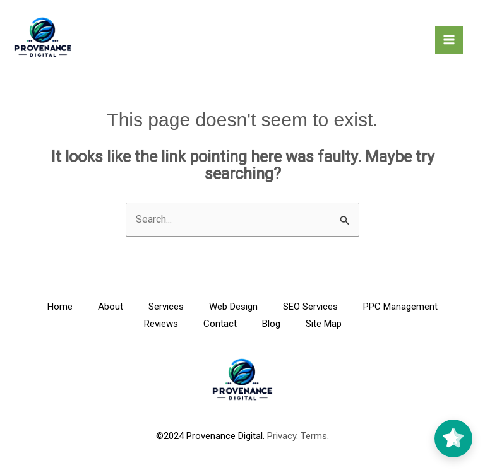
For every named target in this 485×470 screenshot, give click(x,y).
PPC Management (400, 306)
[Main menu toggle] (449, 40)
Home (60, 306)
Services (166, 306)
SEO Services (310, 306)
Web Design (233, 306)
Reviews (161, 323)
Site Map (324, 323)
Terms (314, 436)
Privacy (281, 436)
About (110, 306)
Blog (271, 323)
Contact (220, 323)
